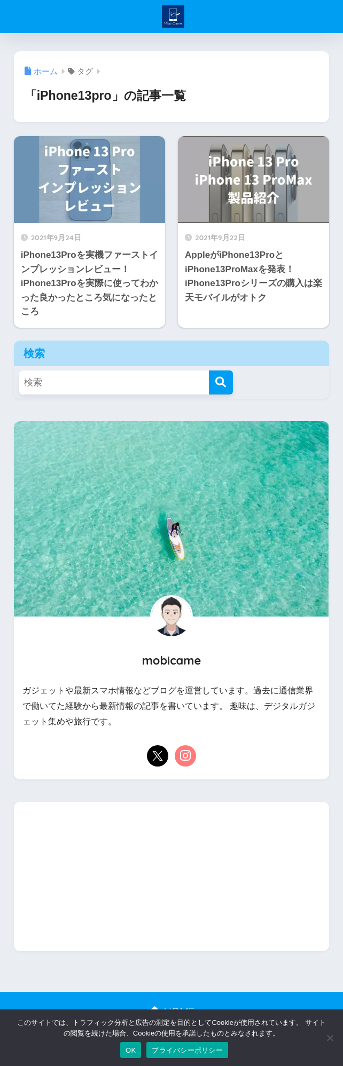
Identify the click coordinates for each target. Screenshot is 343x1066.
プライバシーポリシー (187, 1050)
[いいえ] (329, 1037)
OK (131, 1050)
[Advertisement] (172, 876)
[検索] (221, 382)
